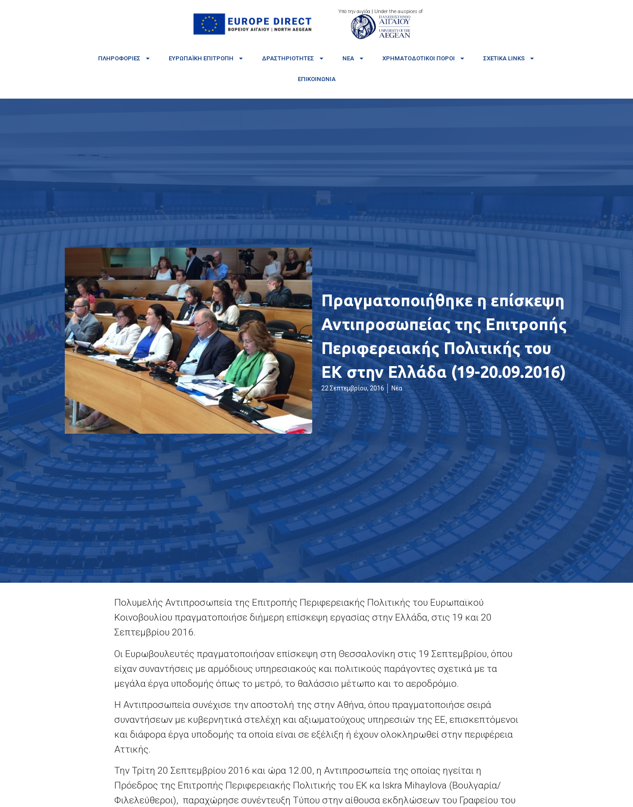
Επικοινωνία (317, 79)
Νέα (353, 58)
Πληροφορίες (124, 58)
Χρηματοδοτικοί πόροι (423, 58)
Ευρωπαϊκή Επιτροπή (206, 58)
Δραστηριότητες (293, 58)
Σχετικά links (509, 58)
